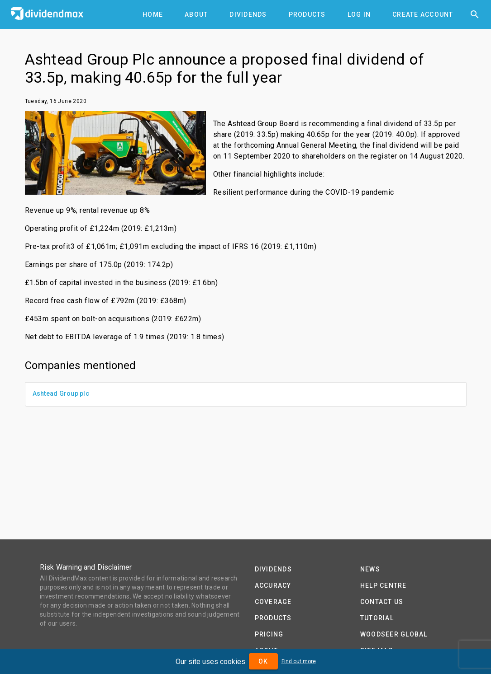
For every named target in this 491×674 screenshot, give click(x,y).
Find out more (298, 661)
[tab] (153, 14)
